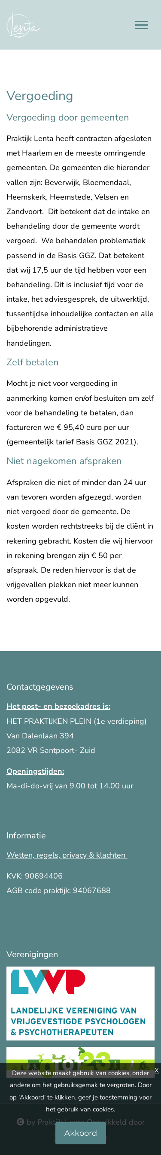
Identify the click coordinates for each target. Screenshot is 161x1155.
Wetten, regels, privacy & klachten (67, 855)
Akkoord (80, 1133)
